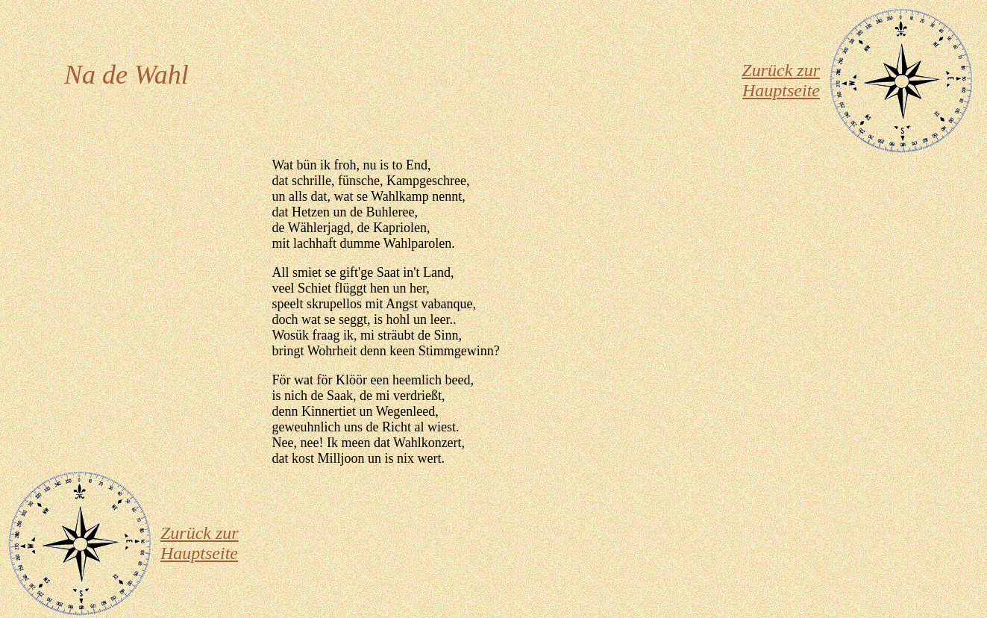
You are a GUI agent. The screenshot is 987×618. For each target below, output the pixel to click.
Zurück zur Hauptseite (781, 80)
